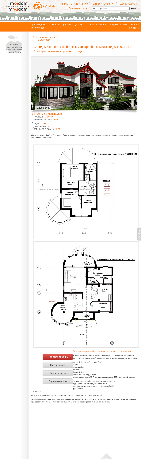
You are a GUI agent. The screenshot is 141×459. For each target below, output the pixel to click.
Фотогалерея (37, 28)
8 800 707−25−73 (72, 3)
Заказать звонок (79, 8)
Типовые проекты (61, 24)
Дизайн (79, 24)
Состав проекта (58, 373)
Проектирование (97, 24)
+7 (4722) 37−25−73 (124, 3)
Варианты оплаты (58, 381)
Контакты (134, 28)
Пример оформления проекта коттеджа (59, 51)
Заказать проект (57, 357)
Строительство (118, 24)
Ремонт (135, 24)
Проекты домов (38, 24)
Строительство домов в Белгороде (44, 38)
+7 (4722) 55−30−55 (97, 3)
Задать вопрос (57, 365)
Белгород (49, 5)
